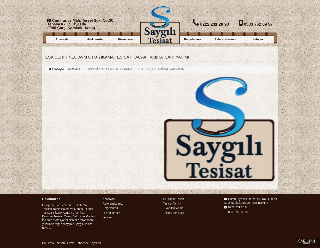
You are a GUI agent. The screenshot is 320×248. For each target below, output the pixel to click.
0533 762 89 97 (236, 212)
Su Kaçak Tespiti (173, 199)
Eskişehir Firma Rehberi (70, 243)
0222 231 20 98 (236, 207)
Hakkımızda (95, 39)
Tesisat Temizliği (173, 212)
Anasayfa (62, 39)
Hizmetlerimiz (127, 39)
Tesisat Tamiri (172, 203)
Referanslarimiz (113, 203)
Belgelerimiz (192, 39)
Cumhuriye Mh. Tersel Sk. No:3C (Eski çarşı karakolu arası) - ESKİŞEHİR (251, 200)
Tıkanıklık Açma (173, 208)
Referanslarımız (225, 39)
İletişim (258, 39)
